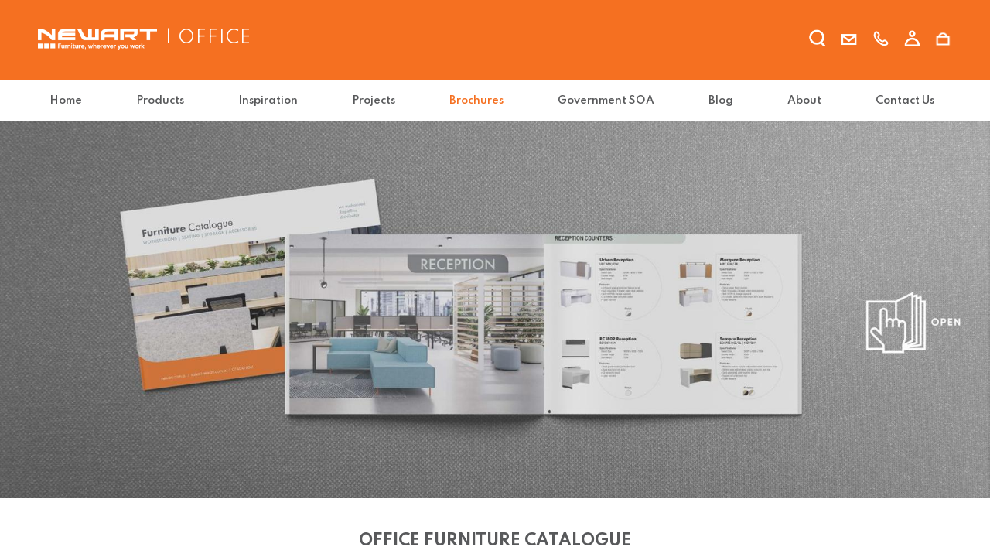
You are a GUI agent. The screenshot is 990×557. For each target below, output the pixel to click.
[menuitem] (69, 101)
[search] (817, 41)
